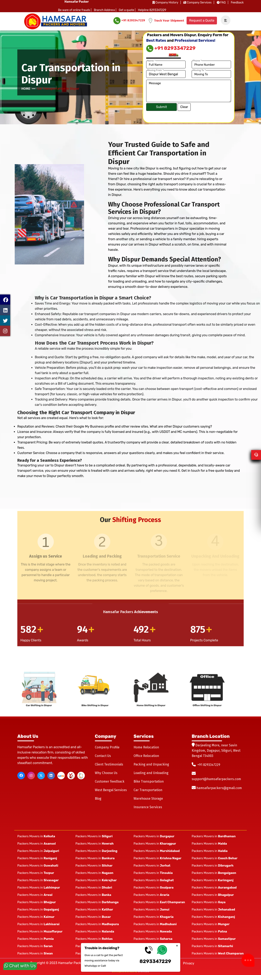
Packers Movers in (36, 836)
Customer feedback (109, 781)
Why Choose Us (106, 773)
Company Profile (107, 747)
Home (25, 89)
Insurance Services (148, 807)
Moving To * (199, 70)
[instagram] (31, 775)
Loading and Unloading (151, 773)
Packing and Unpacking (151, 764)
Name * (151, 60)
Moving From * (155, 70)
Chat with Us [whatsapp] (20, 964)
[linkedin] (51, 775)
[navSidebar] (224, 20)
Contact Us (103, 756)
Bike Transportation (149, 781)
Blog (98, 798)
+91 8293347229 (129, 20)
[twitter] (41, 775)
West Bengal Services (111, 790)
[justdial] (61, 775)
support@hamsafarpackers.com (216, 779)
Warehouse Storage (148, 798)
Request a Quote (201, 20)
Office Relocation (146, 756)
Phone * (197, 60)
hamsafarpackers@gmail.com (219, 788)
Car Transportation (148, 790)
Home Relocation (146, 747)
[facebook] (21, 775)
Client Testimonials (109, 764)
